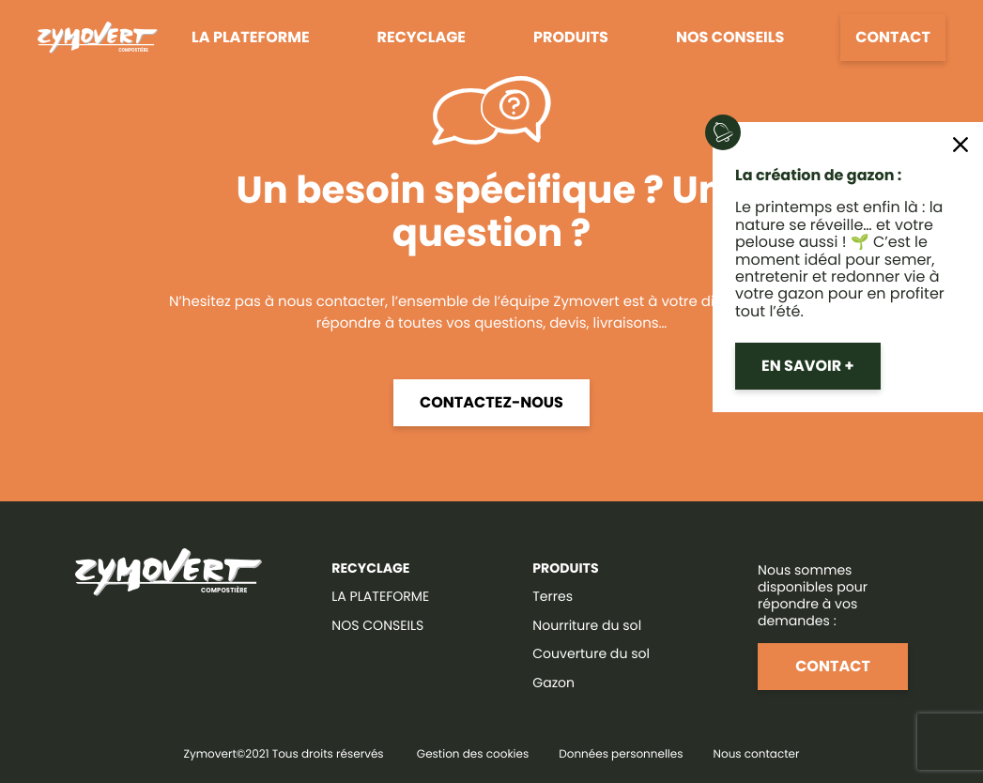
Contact (892, 37)
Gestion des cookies (473, 754)
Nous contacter (757, 754)
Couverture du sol (591, 653)
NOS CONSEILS (377, 625)
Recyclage (421, 37)
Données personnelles (621, 754)
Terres (552, 596)
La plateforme (250, 37)
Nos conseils (730, 37)
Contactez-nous (491, 402)
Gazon (553, 682)
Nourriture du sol (586, 625)
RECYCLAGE (370, 568)
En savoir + (807, 365)
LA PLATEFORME (380, 596)
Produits (570, 37)
